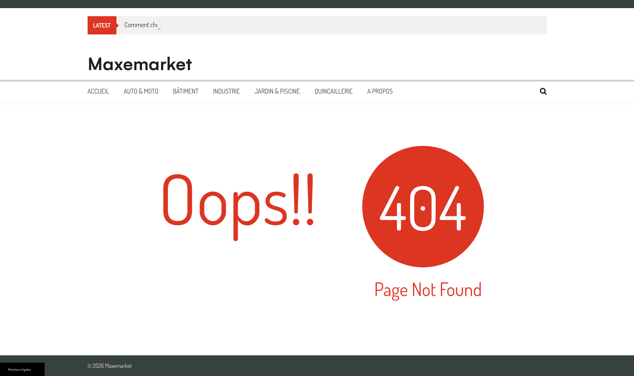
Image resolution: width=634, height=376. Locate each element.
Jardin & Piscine (277, 91)
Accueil (98, 91)
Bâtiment (185, 91)
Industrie (226, 91)
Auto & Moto (141, 91)
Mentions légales (19, 369)
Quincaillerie (333, 91)
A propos (380, 91)
